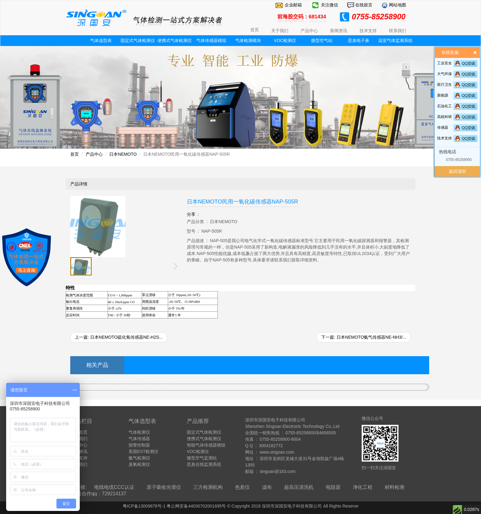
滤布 (267, 487)
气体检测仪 (139, 432)
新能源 (442, 95)
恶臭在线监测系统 (204, 464)
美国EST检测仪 (143, 451)
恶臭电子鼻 (358, 40)
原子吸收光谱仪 (164, 487)
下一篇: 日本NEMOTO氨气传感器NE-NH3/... (363, 337)
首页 (254, 29)
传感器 (442, 127)
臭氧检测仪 (139, 464)
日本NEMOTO (123, 154)
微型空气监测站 (202, 457)
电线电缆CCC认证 (114, 487)
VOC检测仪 (285, 40)
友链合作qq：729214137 (99, 493)
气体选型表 (101, 40)
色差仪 (242, 487)
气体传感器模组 (211, 40)
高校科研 (444, 117)
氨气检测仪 (139, 457)
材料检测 (394, 487)
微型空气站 (322, 40)
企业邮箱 (293, 4)
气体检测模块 (248, 40)
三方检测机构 (208, 487)
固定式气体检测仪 (138, 40)
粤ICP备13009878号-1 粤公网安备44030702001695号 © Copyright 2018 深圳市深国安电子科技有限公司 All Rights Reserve (241, 506)
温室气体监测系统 (395, 40)
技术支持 (444, 138)
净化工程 (362, 487)
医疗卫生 (444, 84)
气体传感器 (139, 438)
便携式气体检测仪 (174, 40)
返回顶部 (457, 171)
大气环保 (444, 74)
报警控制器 (139, 445)
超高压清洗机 (299, 487)
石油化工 (444, 106)
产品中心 (94, 154)
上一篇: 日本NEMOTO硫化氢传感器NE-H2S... (119, 337)
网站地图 (397, 4)
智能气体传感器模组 (206, 445)
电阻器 (333, 487)
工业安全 (444, 63)
